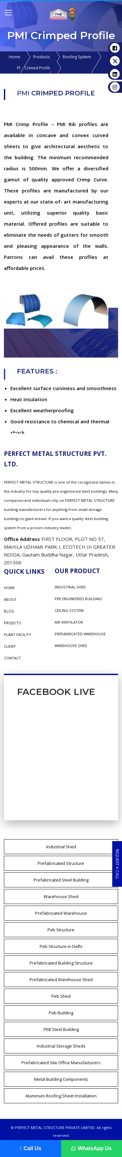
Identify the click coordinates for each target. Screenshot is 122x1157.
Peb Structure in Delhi (61, 946)
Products (41, 57)
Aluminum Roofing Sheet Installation (61, 1096)
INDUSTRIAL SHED (70, 587)
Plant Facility (17, 634)
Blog (9, 611)
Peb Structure (61, 930)
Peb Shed (61, 996)
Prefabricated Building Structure (61, 963)
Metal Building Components (61, 1079)
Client (10, 646)
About (10, 599)
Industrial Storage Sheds (61, 1046)
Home (14, 57)
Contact (12, 658)
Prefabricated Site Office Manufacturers (61, 1062)
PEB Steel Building (61, 1029)
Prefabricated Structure (61, 863)
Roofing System (77, 57)
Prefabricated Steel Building (61, 880)
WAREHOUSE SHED (71, 645)
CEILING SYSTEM (69, 610)
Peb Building (61, 1013)
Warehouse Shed (61, 896)
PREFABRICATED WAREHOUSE (80, 633)
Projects (12, 622)
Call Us (30, 1148)
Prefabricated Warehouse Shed (61, 979)
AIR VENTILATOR (69, 622)
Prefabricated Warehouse (61, 913)
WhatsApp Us (91, 1148)
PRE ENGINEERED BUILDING (78, 598)
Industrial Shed (61, 847)
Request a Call (117, 864)
